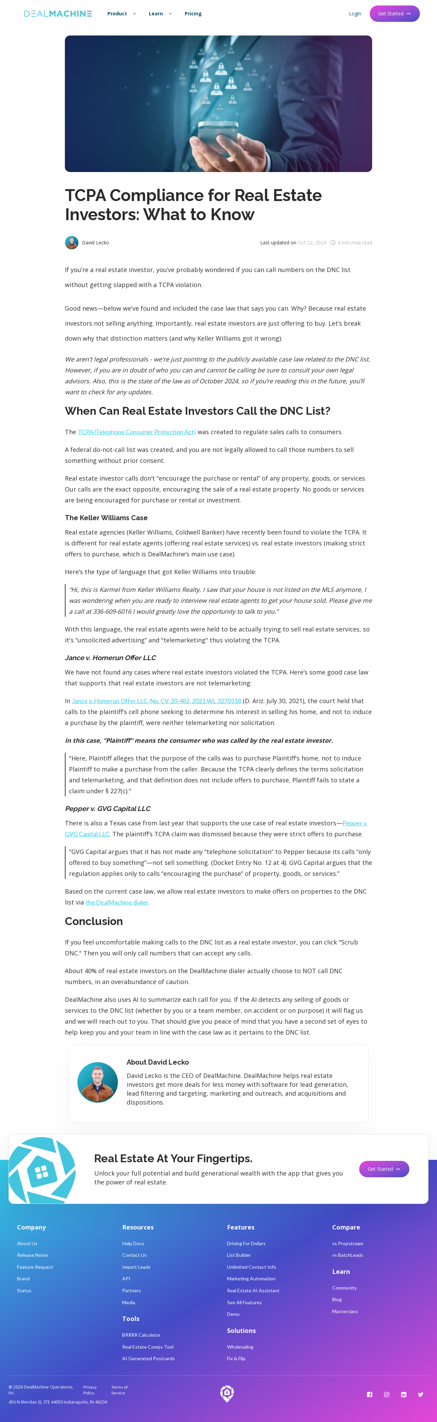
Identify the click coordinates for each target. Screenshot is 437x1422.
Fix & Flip (236, 1358)
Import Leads (136, 1267)
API (126, 1278)
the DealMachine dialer (117, 902)
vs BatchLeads (347, 1255)
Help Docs (133, 1243)
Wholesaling (240, 1347)
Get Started (394, 13)
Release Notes (32, 1255)
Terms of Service (119, 1389)
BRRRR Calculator (141, 1335)
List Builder (239, 1255)
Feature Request (35, 1267)
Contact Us (134, 1255)
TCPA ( (137, 432)
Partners (131, 1290)
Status (24, 1290)
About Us (27, 1243)
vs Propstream (347, 1243)
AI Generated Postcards (148, 1358)
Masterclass (345, 1311)
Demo (233, 1314)
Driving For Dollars (246, 1243)
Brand (23, 1278)
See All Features (244, 1302)
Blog (337, 1299)
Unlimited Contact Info (251, 1267)
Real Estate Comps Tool (147, 1347)
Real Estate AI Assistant (253, 1290)
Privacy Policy (90, 1389)
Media (128, 1302)
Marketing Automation (251, 1278)
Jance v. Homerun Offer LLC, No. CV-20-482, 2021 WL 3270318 (156, 701)
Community (344, 1288)
